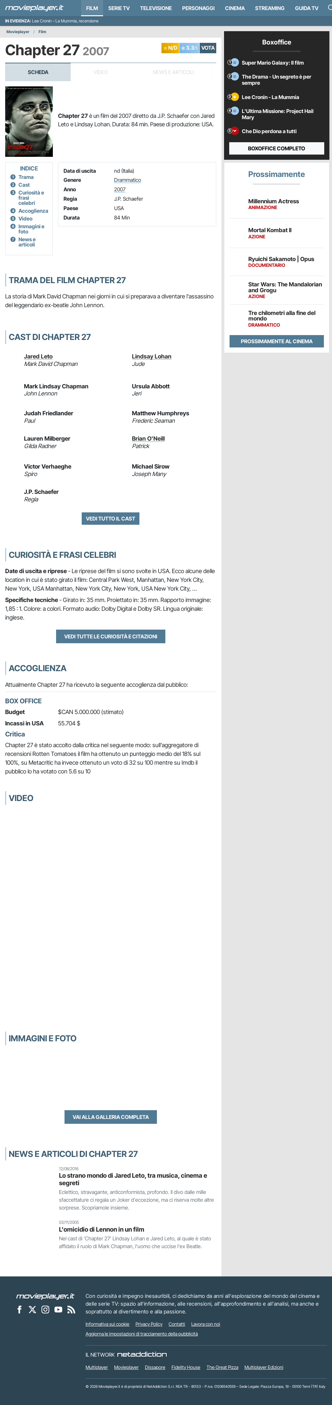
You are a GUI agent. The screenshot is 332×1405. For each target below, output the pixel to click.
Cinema (235, 8)
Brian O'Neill (148, 438)
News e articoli (27, 242)
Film (92, 8)
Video (25, 218)
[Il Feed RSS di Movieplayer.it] (71, 1309)
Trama (26, 177)
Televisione (156, 8)
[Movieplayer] (45, 1296)
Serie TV (119, 8)
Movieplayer (18, 31)
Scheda (38, 72)
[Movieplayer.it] (34, 8)
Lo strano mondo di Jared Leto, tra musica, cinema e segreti (133, 1179)
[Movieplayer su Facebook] (19, 1309)
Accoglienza (33, 210)
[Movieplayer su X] (32, 1309)
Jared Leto (38, 356)
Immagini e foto (31, 229)
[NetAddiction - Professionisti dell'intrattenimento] (142, 1355)
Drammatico (127, 180)
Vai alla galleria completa (111, 1117)
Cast (24, 185)
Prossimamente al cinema (277, 341)
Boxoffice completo (276, 148)
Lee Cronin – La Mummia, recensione (65, 21)
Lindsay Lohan (152, 356)
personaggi (198, 8)
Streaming (270, 8)
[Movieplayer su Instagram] (45, 1309)
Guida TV (306, 8)
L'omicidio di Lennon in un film (101, 1229)
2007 (119, 189)
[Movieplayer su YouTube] (58, 1309)
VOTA (208, 47)
